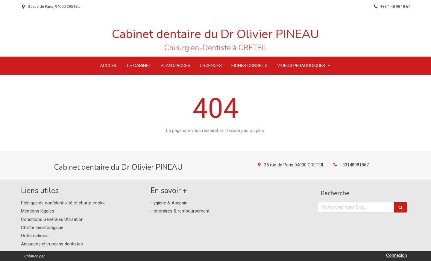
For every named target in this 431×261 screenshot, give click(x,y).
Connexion (396, 255)
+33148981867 (354, 165)
